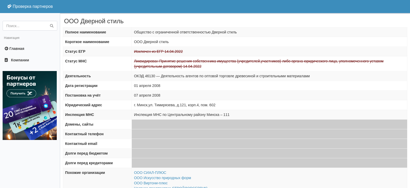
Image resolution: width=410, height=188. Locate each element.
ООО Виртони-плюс (151, 183)
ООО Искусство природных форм (162, 178)
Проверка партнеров (30, 6)
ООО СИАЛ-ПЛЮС (150, 173)
